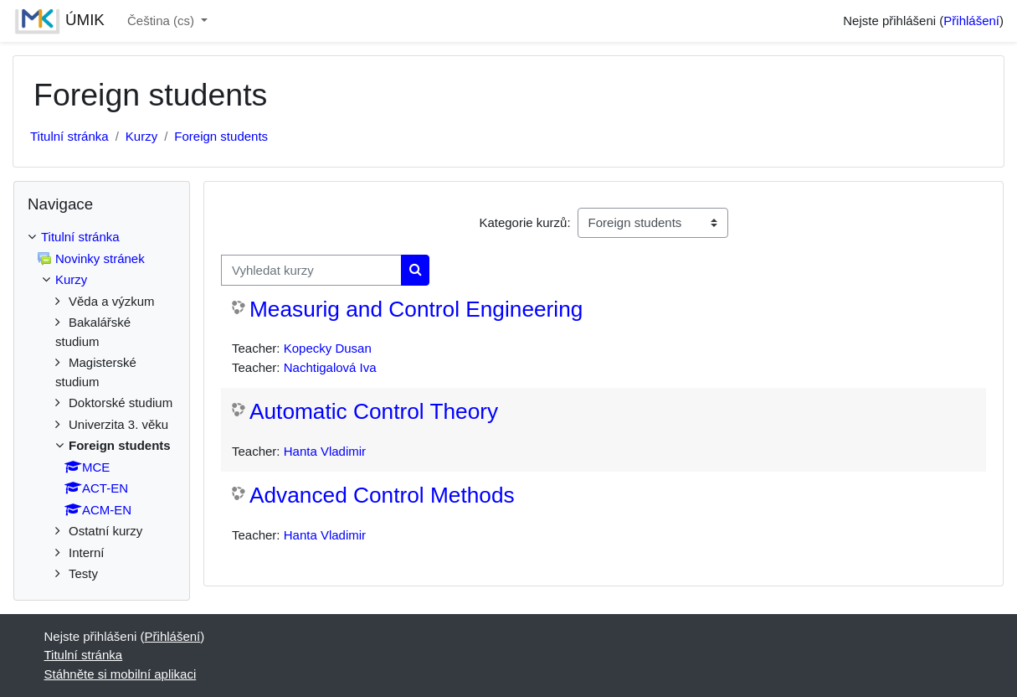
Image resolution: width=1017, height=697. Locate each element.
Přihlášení (971, 20)
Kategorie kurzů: (524, 222)
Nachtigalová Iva (330, 367)
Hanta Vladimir (325, 451)
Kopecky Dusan (328, 348)
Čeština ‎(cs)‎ (162, 20)
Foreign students (221, 136)
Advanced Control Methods (382, 495)
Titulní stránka (69, 136)
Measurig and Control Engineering (416, 309)
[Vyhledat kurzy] (311, 270)
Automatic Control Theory (373, 411)
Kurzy (141, 136)
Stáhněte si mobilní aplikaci (120, 674)
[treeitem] (102, 406)
